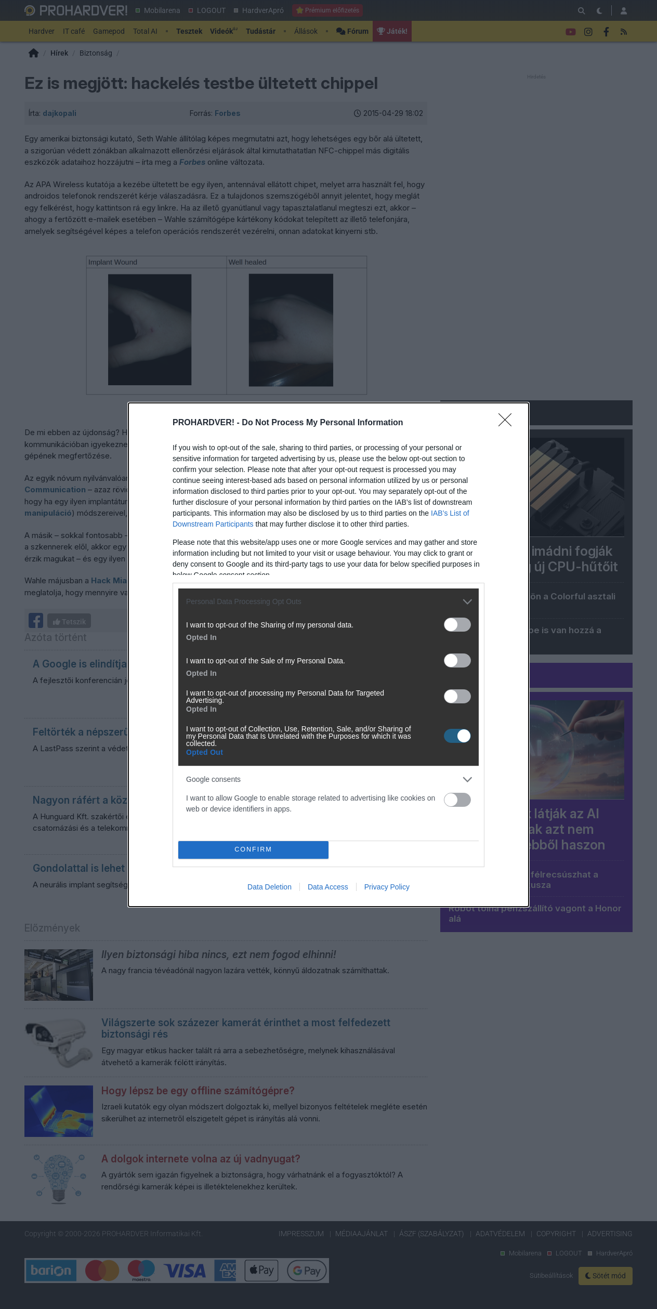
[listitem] (328, 601)
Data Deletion (269, 887)
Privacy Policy (387, 887)
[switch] (457, 625)
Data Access (328, 887)
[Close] (508, 423)
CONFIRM (253, 850)
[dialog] (328, 655)
